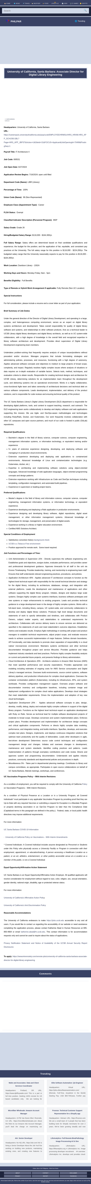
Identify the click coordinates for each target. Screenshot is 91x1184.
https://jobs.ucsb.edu (55, 920)
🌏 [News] (17, 3)
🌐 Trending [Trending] (80, 21)
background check (41, 540)
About (18, 1173)
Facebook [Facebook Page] (73, 1176)
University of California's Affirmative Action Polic (24, 898)
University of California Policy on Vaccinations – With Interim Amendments (36, 837)
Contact (45, 1173)
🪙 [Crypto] (83, 3)
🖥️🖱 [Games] (74, 3)
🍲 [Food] (45, 3)
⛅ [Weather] (36, 3)
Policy (84, 784)
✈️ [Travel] (26, 3)
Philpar (13, 21)
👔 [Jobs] (64, 3)
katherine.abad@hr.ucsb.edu (33, 932)
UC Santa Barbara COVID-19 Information (21, 830)
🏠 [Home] (7, 3)
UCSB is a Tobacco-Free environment (24, 544)
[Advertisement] (45, 45)
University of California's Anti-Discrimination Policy (25, 905)
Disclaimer (73, 1173)
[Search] (45, 10)
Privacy (17, 1176)
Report (45, 1176)
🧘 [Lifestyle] (55, 3)
